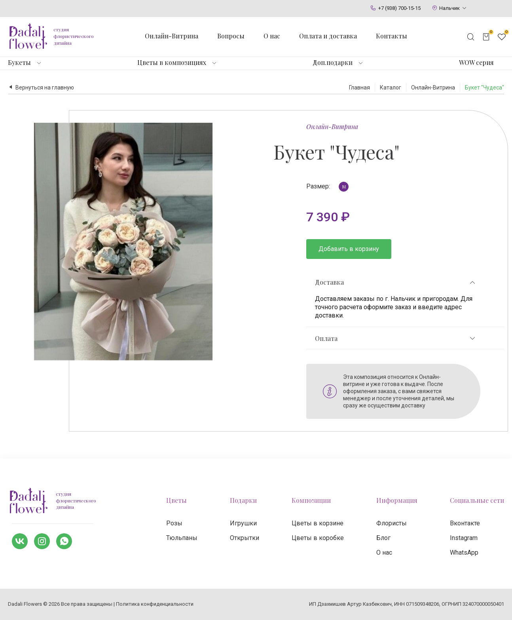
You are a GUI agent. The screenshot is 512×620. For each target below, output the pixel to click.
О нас (272, 36)
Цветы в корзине (317, 523)
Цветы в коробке (318, 538)
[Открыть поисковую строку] (471, 37)
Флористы (391, 523)
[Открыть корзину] (486, 37)
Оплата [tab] (395, 338)
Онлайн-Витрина (332, 126)
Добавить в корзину (349, 249)
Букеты (19, 63)
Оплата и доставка (328, 36)
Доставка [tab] (395, 282)
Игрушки (243, 523)
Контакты (391, 36)
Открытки (244, 538)
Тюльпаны (181, 538)
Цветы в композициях (171, 63)
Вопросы (231, 36)
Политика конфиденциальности (154, 604)
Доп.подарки (333, 63)
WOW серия (476, 63)
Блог (383, 538)
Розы (174, 523)
